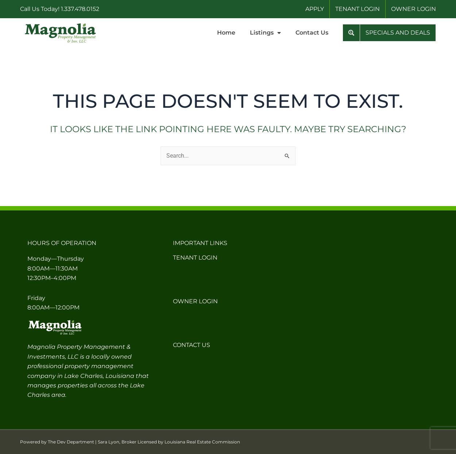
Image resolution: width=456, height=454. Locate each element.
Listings (265, 32)
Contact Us (311, 32)
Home (226, 32)
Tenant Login (195, 257)
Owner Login (195, 301)
